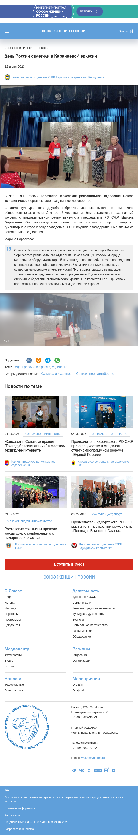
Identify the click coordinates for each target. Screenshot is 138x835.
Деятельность (86, 591)
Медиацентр (17, 649)
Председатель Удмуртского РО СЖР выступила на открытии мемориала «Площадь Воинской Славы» (102, 526)
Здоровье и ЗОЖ (84, 597)
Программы (13, 619)
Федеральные (14, 684)
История (10, 602)
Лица (8, 597)
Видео (9, 660)
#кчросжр (42, 367)
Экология (79, 619)
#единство (59, 367)
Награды (11, 608)
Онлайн (78, 684)
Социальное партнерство (90, 625)
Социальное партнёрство (95, 373)
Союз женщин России (63, 31)
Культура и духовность (57, 373)
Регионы (81, 649)
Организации (82, 660)
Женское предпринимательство (29, 521)
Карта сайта (13, 815)
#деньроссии (24, 367)
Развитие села (83, 630)
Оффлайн (79, 690)
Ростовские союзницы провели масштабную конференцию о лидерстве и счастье (31, 533)
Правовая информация (20, 808)
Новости (13, 679)
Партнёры (11, 614)
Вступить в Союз (69, 564)
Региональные (14, 690)
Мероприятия (86, 679)
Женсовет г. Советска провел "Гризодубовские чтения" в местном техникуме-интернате (35, 446)
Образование (82, 636)
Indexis (29, 829)
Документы (12, 625)
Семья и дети (82, 602)
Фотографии (13, 655)
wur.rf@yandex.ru (93, 758)
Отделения (80, 655)
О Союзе (13, 591)
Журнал (10, 666)
